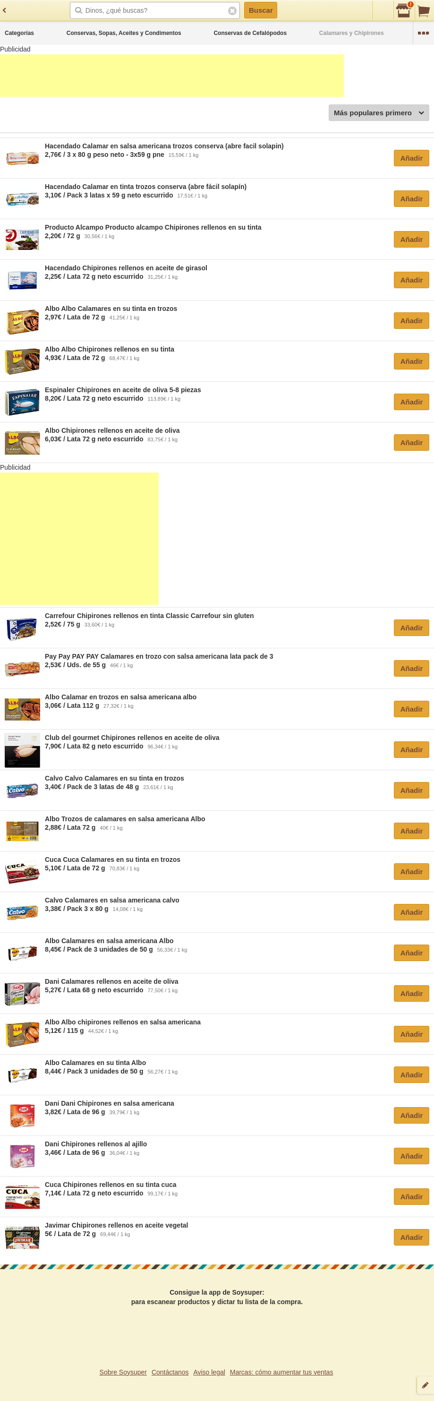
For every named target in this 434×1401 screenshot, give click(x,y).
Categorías (19, 33)
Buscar (261, 10)
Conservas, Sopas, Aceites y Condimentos (124, 33)
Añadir (411, 158)
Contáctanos (170, 1372)
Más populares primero (379, 113)
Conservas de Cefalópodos (250, 33)
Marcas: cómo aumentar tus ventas (281, 1372)
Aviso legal (209, 1372)
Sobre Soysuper (123, 1372)
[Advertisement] (172, 75)
